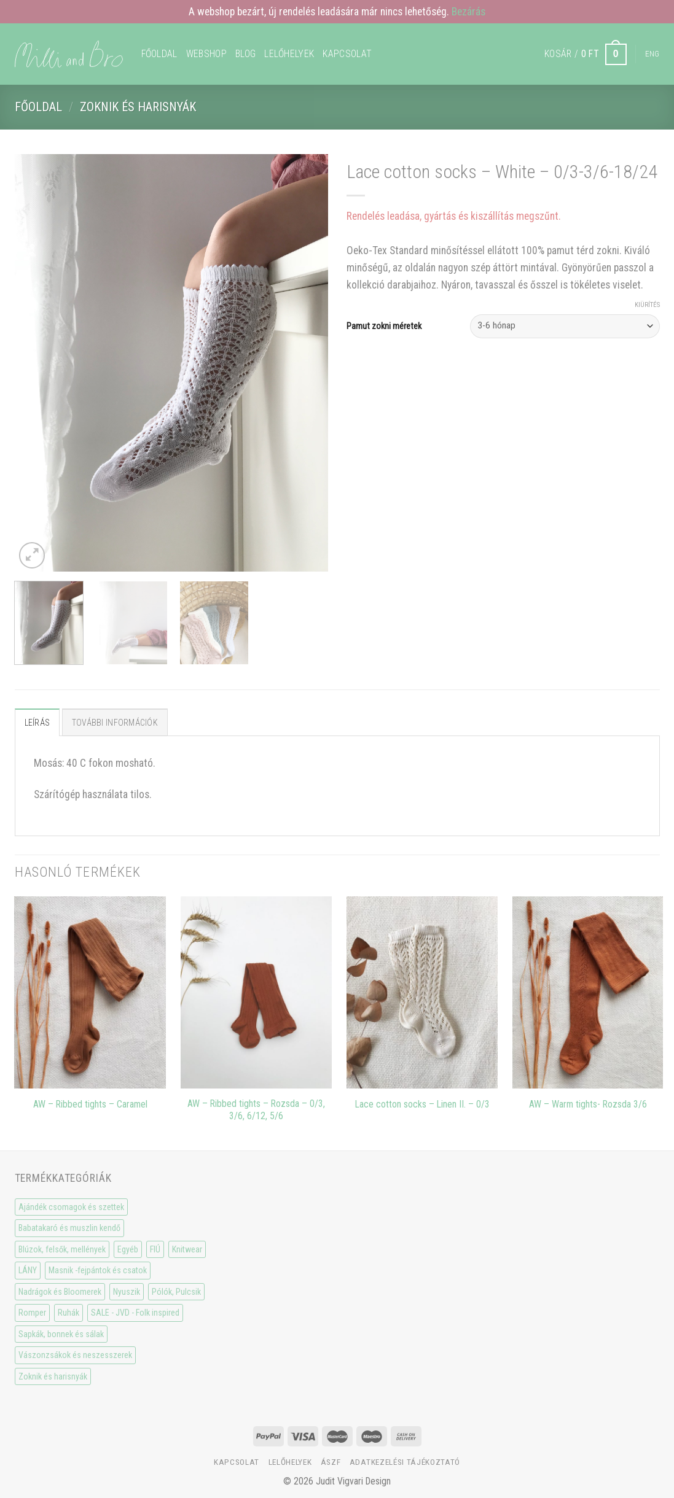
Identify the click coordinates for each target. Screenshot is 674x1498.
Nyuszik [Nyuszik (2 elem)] (126, 1292)
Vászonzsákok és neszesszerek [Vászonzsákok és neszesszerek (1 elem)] (75, 1355)
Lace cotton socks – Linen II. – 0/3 (422, 1104)
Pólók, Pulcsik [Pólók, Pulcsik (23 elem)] (176, 1292)
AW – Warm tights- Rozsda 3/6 (588, 1104)
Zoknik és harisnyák (138, 106)
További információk (115, 723)
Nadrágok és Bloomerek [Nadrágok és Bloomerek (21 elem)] (59, 1292)
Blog (245, 54)
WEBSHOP (206, 54)
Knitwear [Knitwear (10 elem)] (187, 1249)
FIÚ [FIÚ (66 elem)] (155, 1249)
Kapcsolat (347, 54)
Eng (652, 53)
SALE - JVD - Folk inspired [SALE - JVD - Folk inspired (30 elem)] (135, 1313)
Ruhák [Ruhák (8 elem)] (68, 1313)
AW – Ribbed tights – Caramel (90, 1104)
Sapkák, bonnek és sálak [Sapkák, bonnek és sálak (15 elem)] (61, 1334)
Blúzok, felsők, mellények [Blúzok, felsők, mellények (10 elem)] (62, 1249)
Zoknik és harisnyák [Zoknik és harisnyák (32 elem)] (52, 1376)
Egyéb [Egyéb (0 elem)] (127, 1249)
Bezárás (468, 12)
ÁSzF (331, 1462)
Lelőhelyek (289, 54)
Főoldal (159, 54)
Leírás (37, 723)
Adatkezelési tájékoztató (405, 1462)
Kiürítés (647, 305)
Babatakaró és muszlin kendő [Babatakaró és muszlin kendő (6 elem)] (69, 1228)
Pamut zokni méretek (384, 326)
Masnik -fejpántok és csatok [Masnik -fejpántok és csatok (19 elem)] (98, 1270)
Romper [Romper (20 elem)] (32, 1313)
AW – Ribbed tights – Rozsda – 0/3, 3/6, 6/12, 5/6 (256, 1110)
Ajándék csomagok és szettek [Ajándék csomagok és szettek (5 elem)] (71, 1207)
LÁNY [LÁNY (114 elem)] (27, 1270)
